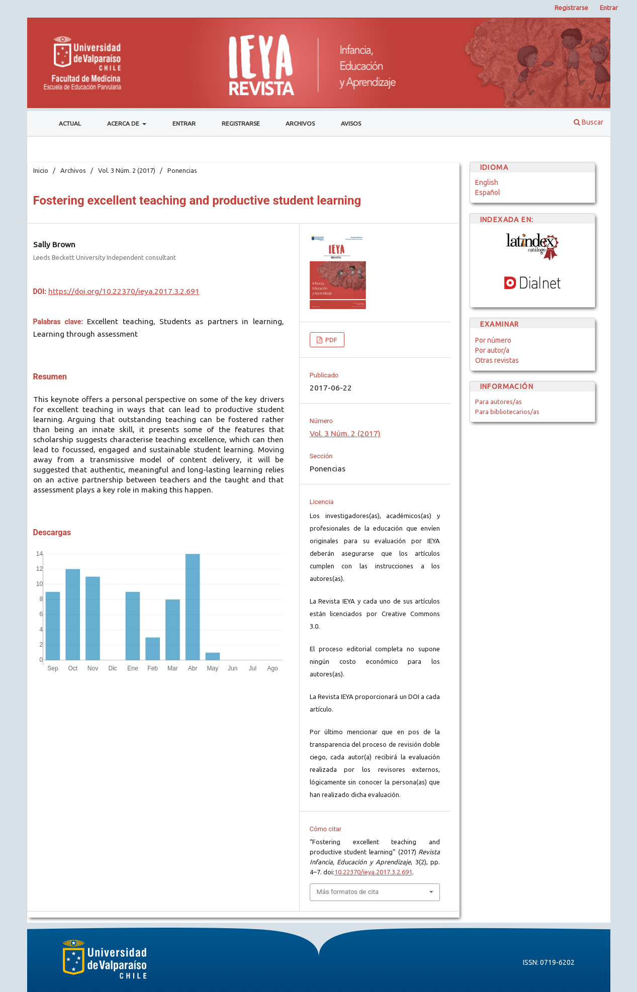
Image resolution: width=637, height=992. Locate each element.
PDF (330, 339)
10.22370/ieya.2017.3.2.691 (373, 871)
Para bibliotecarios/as (507, 411)
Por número (493, 340)
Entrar (184, 123)
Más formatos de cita (348, 892)
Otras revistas (497, 360)
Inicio (40, 170)
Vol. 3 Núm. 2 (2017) (126, 170)
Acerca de (124, 123)
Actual (70, 123)
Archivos (300, 123)
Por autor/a (492, 350)
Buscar (588, 122)
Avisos (351, 123)
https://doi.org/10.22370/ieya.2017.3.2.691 (124, 291)
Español (487, 192)
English (486, 182)
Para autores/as (498, 401)
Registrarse (241, 123)
